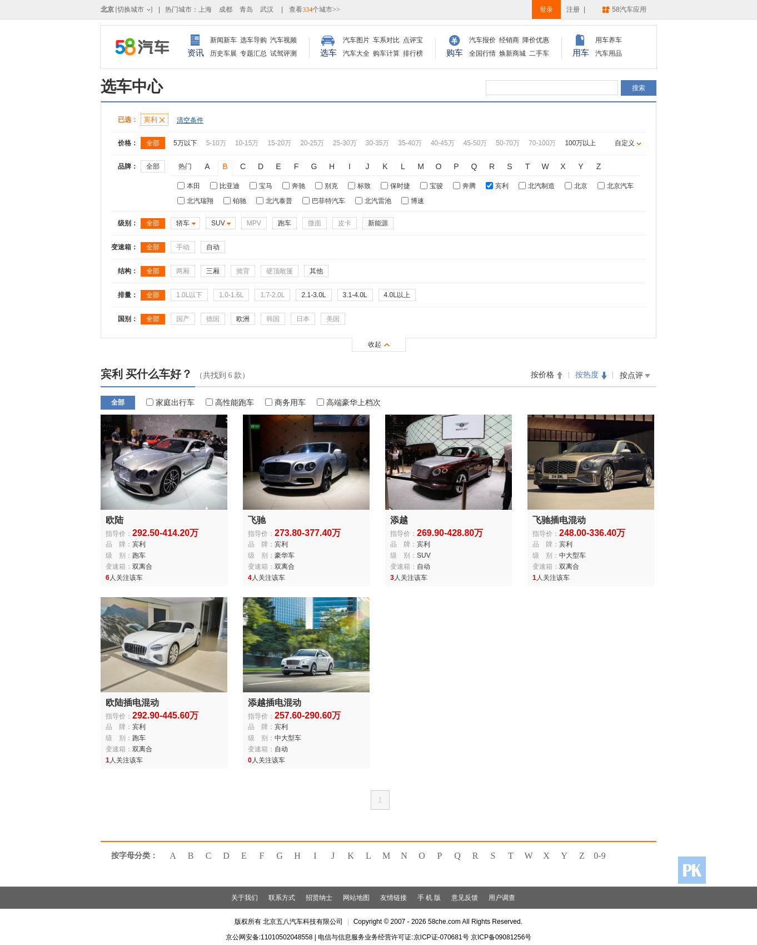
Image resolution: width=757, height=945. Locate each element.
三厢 (213, 271)
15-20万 (279, 143)
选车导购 (253, 40)
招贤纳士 (319, 898)
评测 (290, 53)
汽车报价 (482, 40)
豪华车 (285, 555)
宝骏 (431, 186)
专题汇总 (253, 53)
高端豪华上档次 (349, 402)
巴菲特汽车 (323, 201)
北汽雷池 (373, 201)
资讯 (195, 52)
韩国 (273, 319)
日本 (303, 319)
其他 (316, 271)
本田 (188, 186)
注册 (573, 9)
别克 (326, 186)
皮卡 (344, 223)
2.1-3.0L (313, 295)
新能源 (378, 223)
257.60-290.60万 (308, 715)
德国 (213, 319)
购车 (454, 52)
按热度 (587, 375)
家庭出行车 (170, 402)
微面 (314, 223)
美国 (333, 319)
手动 (183, 247)
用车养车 (608, 40)
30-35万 (378, 143)
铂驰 (234, 201)
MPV (254, 223)
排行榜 (413, 53)
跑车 (284, 223)
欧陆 (114, 520)
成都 (225, 9)
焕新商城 (512, 53)
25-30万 (345, 143)
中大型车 (572, 555)
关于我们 (244, 898)
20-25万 (312, 143)
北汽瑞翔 (195, 201)
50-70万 (508, 143)
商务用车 (285, 402)
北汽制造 (537, 186)
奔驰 (293, 186)
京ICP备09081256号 (501, 937)
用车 (580, 52)
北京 (576, 186)
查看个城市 (314, 9)
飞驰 (257, 520)
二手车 (539, 53)
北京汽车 (615, 186)
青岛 (246, 9)
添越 (399, 520)
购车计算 (386, 53)
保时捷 (395, 186)
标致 (359, 186)
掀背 (243, 271)
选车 (328, 52)
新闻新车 (223, 40)
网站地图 (356, 898)
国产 (183, 319)
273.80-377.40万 (308, 533)
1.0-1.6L (231, 295)
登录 (546, 9)
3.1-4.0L (355, 295)
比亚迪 (225, 186)
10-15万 (247, 143)
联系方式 (281, 898)
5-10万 (216, 143)
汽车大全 (356, 53)
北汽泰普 (274, 201)
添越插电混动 (274, 702)
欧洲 (243, 319)
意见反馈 (464, 898)
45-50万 (475, 143)
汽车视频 (283, 40)
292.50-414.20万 (165, 533)
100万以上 (580, 143)
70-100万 (542, 143)
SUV (218, 223)
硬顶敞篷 (279, 271)
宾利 (154, 120)
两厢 (183, 271)
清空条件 (190, 120)
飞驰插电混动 (559, 520)
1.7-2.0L (272, 295)
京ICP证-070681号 (441, 937)
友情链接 (393, 898)
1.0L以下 (189, 295)
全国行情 (482, 53)
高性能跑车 (230, 402)
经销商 (509, 40)
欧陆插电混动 (132, 702)
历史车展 (223, 53)
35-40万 (410, 143)
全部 (153, 143)
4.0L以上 (397, 295)
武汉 (266, 9)
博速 (412, 201)
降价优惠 (535, 40)
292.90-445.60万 (165, 715)
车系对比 (386, 40)
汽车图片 (356, 40)
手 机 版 (429, 898)
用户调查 (502, 898)
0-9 (599, 855)
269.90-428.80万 (450, 533)
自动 (213, 247)
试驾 (276, 53)
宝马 (261, 186)
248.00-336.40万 (592, 533)
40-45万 (443, 143)
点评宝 (413, 40)
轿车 (183, 223)
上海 (205, 9)
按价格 (542, 375)
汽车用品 (608, 53)
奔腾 (464, 186)
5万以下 (185, 143)
